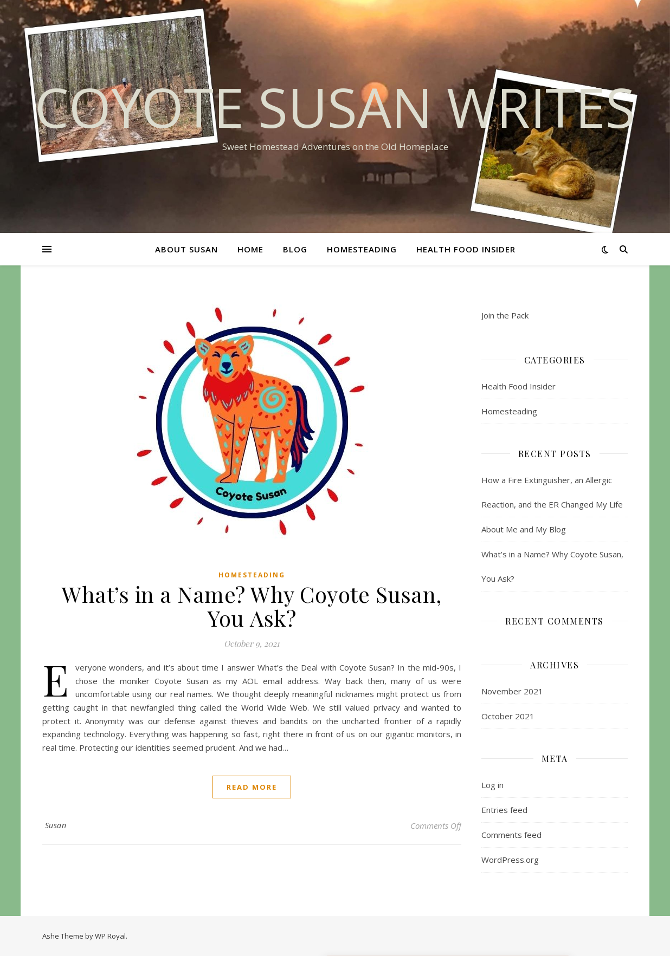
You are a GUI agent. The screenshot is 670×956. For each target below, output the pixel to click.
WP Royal (110, 936)
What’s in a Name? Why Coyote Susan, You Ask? (252, 606)
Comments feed (511, 834)
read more (252, 787)
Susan (56, 825)
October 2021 (507, 716)
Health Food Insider (466, 249)
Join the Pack (505, 315)
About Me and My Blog (523, 529)
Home (250, 249)
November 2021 (512, 691)
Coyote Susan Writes (335, 107)
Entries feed (504, 809)
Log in (492, 784)
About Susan (186, 249)
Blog (295, 249)
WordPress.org (510, 859)
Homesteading (362, 249)
